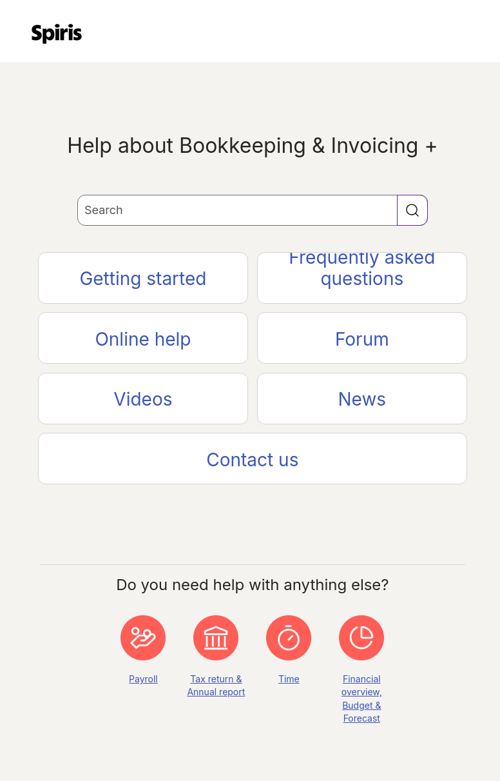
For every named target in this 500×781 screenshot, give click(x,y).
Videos (142, 399)
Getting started (142, 279)
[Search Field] (252, 210)
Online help (143, 339)
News (362, 399)
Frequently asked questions (362, 271)
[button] (412, 210)
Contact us (252, 460)
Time (289, 678)
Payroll (143, 678)
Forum (362, 339)
